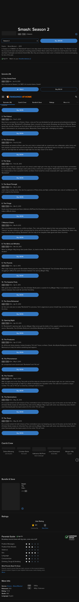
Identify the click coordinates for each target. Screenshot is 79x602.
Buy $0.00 (58, 89)
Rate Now (45, 528)
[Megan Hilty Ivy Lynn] (69, 460)
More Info (67, 67)
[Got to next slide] (77, 460)
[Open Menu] (3, 3)
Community (34, 528)
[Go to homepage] (19, 3)
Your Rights (62, 584)
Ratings (51, 67)
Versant (17, 582)
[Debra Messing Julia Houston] (8, 460)
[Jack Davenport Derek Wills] (54, 460)
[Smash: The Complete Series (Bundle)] (25, 486)
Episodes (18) (7, 67)
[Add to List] (76, 34)
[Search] (76, 3)
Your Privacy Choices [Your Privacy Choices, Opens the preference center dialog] (32, 599)
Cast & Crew (22, 67)
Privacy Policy (69, 582)
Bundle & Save (37, 67)
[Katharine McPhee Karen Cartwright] (39, 460)
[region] (39, 590)
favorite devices (25, 59)
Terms (39, 582)
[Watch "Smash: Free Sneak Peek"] (20, 89)
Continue (47, 599)
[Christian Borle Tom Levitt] (24, 460)
